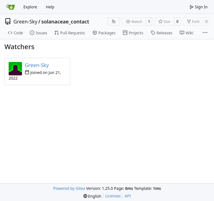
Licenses (113, 195)
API (128, 195)
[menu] (92, 196)
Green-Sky (25, 21)
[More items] (205, 33)
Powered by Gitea (69, 188)
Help (50, 6)
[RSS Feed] (113, 21)
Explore (30, 6)
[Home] (10, 7)
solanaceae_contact (65, 21)
